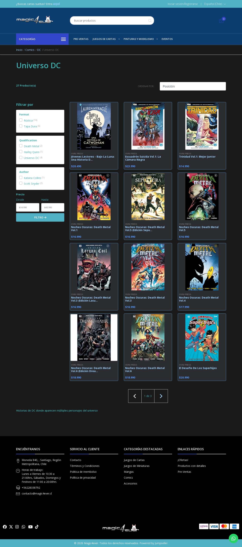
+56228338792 (31, 487)
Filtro (40, 217)
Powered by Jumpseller (154, 543)
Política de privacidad (83, 477)
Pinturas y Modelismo (139, 39)
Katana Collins (32, 178)
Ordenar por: (146, 86)
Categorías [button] (42, 39)
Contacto (75, 460)
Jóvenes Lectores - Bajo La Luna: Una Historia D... (93, 158)
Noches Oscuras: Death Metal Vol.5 (199, 228)
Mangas (129, 471)
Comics (29, 50)
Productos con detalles (192, 466)
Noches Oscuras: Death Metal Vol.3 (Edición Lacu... (91, 299)
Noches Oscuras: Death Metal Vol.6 (145, 369)
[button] (215, 4)
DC (39, 50)
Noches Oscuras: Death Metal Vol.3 (145, 299)
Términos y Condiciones (84, 466)
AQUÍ (56, 4)
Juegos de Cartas (104, 39)
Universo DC (31, 158)
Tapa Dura (30, 126)
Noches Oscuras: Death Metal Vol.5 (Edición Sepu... (145, 228)
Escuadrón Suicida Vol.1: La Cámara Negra (143, 158)
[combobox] (112, 20)
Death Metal (31, 146)
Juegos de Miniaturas (137, 466)
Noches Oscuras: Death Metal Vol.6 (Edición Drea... (91, 369)
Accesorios (130, 483)
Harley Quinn (32, 152)
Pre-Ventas (81, 39)
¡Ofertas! (183, 460)
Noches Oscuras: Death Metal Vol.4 (199, 299)
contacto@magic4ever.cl (37, 493)
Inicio (19, 50)
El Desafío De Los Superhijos (198, 368)
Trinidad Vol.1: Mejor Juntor (197, 156)
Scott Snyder (31, 183)
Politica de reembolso (83, 471)
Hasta (44, 199)
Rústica (28, 120)
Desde (20, 199)
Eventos (167, 39)
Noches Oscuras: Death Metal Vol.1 (91, 228)
